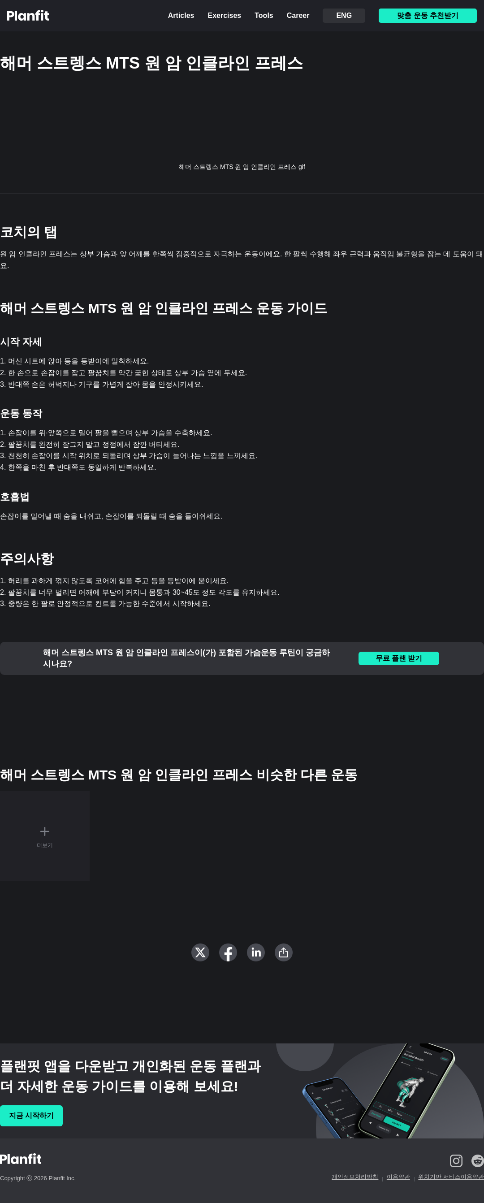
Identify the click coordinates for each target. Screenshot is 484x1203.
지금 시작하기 (31, 1115)
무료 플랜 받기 (399, 658)
